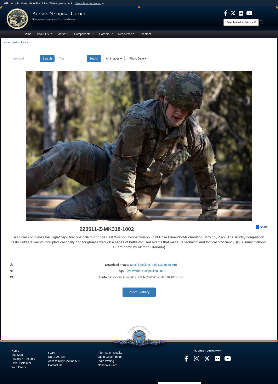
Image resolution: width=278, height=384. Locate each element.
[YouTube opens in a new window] (227, 359)
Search (47, 58)
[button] (90, 3)
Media (63, 34)
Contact (146, 34)
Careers (106, 34)
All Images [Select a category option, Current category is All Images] (114, 58)
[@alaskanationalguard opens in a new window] (196, 359)
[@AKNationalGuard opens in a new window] (207, 359)
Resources (126, 34)
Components (84, 34)
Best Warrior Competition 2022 (145, 271)
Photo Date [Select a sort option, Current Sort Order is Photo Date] (137, 58)
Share (262, 227)
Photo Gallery (139, 292)
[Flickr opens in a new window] (217, 359)
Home (27, 34)
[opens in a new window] (225, 13)
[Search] (241, 22)
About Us (44, 34)
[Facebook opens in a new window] (186, 359)
